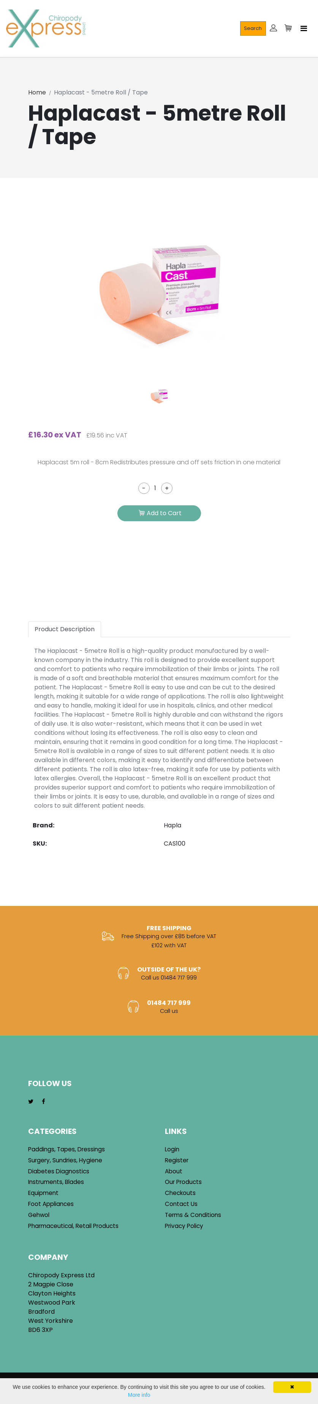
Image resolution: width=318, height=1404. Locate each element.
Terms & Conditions (193, 1215)
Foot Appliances (51, 1204)
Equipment (43, 1193)
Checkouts (180, 1193)
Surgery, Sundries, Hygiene (65, 1160)
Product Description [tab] (65, 629)
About (173, 1171)
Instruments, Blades (56, 1182)
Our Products (183, 1182)
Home (37, 92)
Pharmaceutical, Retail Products (73, 1226)
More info (139, 1395)
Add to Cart (160, 514)
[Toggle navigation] (304, 28)
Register (176, 1160)
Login (172, 1149)
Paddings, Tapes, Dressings (66, 1149)
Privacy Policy (184, 1226)
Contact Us (181, 1204)
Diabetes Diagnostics (58, 1171)
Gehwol (38, 1215)
